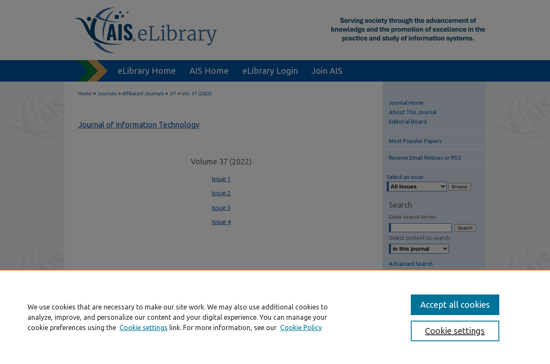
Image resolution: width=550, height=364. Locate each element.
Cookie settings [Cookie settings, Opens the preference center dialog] (455, 331)
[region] (275, 317)
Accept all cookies (455, 304)
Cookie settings (143, 327)
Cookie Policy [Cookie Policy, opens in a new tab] (301, 327)
